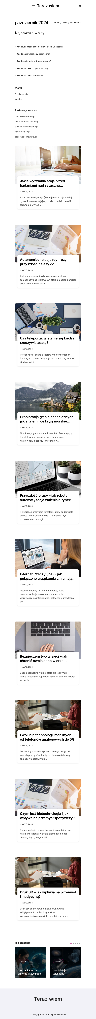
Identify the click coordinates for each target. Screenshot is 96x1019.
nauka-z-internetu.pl (25, 116)
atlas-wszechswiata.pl (26, 137)
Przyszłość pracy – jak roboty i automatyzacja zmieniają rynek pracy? (45, 499)
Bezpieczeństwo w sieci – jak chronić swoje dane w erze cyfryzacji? (43, 660)
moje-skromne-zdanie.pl (27, 121)
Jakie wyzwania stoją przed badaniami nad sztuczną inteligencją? (42, 185)
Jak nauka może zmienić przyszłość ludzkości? (40, 46)
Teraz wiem (48, 5)
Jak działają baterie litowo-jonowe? (34, 61)
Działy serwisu (22, 94)
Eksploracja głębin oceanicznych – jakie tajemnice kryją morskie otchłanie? (48, 421)
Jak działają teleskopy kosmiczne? (33, 54)
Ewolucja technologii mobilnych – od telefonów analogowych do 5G (47, 737)
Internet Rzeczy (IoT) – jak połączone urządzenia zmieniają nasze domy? (46, 578)
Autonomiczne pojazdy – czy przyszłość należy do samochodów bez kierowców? (44, 264)
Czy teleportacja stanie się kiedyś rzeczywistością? (47, 340)
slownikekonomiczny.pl (26, 126)
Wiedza (18, 99)
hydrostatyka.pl (22, 131)
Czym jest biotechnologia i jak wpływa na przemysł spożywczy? (47, 816)
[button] (71, 943)
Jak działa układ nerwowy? (30, 75)
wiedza (23, 961)
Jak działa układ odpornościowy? (33, 68)
